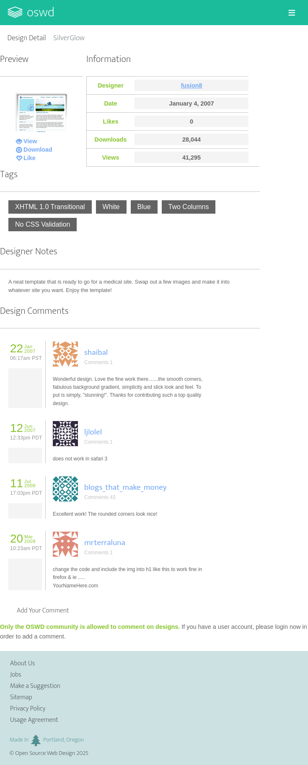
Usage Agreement (34, 720)
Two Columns (188, 206)
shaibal (96, 352)
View (30, 141)
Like (29, 158)
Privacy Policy (27, 708)
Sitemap (21, 697)
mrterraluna (104, 542)
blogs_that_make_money (125, 487)
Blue (144, 206)
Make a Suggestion (35, 686)
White (111, 206)
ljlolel (93, 432)
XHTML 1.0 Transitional (50, 206)
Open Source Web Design (45, 753)
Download (37, 149)
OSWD (40, 12)
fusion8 (191, 85)
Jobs (15, 674)
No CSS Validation (42, 224)
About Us (22, 663)
